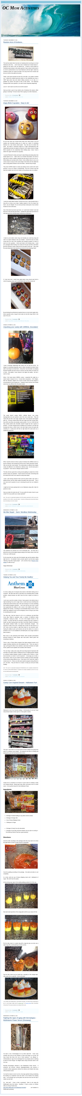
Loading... (4, 2)
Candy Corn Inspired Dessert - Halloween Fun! (20, 682)
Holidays (10, 96)
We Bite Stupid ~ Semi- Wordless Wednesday (19, 512)
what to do (21, 96)
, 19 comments (15, 95)
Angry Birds (10, 320)
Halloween (14, 506)
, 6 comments (14, 1010)
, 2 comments (14, 569)
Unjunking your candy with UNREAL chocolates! (20, 327)
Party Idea (27, 320)
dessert (9, 506)
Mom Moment (15, 96)
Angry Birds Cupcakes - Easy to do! (16, 103)
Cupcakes (16, 320)
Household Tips (23, 506)
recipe (21, 1011)
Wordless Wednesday (20, 570)
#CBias (9, 1011)
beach (9, 570)
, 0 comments (14, 504)
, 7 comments (14, 674)
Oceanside (13, 570)
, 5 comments (14, 319)
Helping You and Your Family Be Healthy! (18, 577)
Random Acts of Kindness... (13, 42)
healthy (18, 506)
